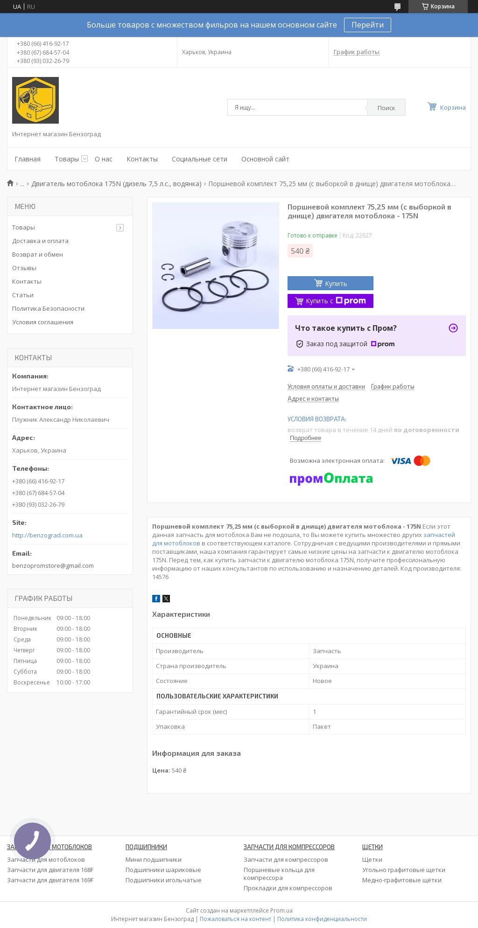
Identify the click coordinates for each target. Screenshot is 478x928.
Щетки (372, 859)
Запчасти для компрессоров (286, 859)
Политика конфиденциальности (322, 919)
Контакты (142, 158)
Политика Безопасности (48, 308)
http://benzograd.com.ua (47, 535)
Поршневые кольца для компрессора (279, 873)
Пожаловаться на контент (235, 919)
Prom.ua (281, 910)
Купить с (336, 300)
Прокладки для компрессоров (288, 888)
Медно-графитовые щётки (402, 880)
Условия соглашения (42, 322)
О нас (103, 158)
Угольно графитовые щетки (403, 869)
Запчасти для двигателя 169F (50, 880)
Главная (27, 158)
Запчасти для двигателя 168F (50, 869)
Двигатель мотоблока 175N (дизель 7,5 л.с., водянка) (116, 184)
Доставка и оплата (40, 241)
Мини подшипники (154, 859)
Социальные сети (199, 158)
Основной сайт (265, 158)
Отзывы (24, 268)
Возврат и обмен (37, 254)
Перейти (367, 25)
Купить (336, 283)
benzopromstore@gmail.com (53, 565)
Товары (67, 158)
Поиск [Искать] (386, 108)
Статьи (23, 295)
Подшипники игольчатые (164, 880)
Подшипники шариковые (163, 869)
